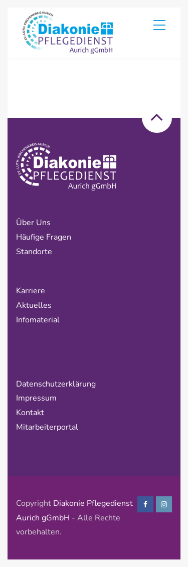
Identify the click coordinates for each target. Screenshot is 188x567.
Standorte (34, 251)
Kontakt (30, 412)
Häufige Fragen (43, 237)
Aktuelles (34, 305)
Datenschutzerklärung (57, 384)
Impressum (36, 398)
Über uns (33, 222)
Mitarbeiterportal (47, 427)
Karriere (30, 290)
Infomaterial (38, 319)
